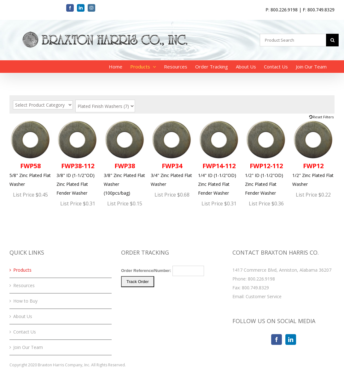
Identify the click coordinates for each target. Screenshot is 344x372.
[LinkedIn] (290, 339)
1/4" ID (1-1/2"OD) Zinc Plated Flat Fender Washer (219, 157)
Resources (24, 285)
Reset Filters (323, 117)
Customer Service (264, 296)
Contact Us (24, 332)
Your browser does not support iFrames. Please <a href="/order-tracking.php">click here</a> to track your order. (172, 289)
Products (22, 270)
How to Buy (25, 301)
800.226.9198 (261, 279)
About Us (22, 316)
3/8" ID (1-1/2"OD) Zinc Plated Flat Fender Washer (77, 157)
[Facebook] (276, 339)
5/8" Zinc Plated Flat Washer (30, 153)
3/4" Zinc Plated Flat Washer (172, 153)
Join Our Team (28, 347)
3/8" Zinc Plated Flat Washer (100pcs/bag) (125, 157)
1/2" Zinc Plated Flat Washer (313, 153)
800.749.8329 (255, 288)
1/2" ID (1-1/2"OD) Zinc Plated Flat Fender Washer (266, 157)
